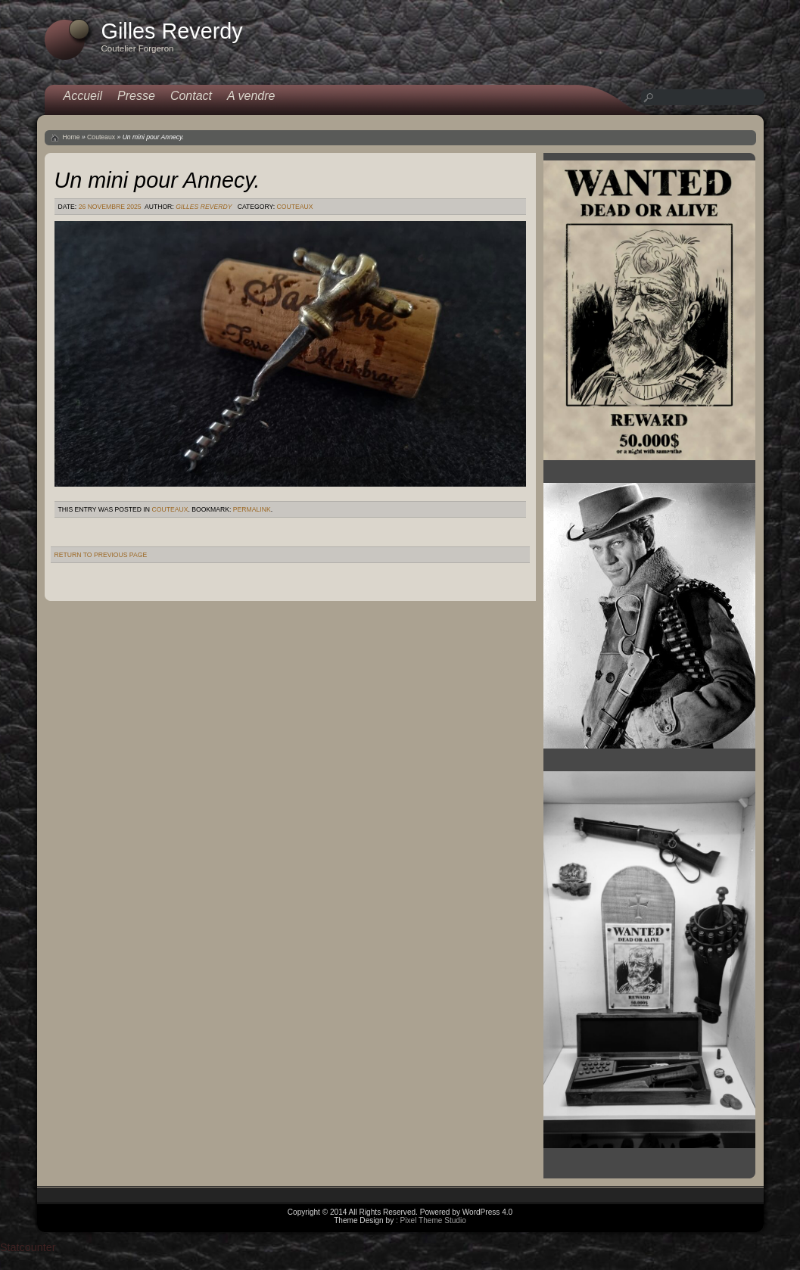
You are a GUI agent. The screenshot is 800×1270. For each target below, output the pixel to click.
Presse (136, 95)
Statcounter (28, 1247)
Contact (191, 95)
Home (71, 137)
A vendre (251, 95)
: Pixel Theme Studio (431, 1220)
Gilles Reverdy (204, 206)
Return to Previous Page (101, 555)
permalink (252, 509)
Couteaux (101, 137)
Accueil (83, 95)
